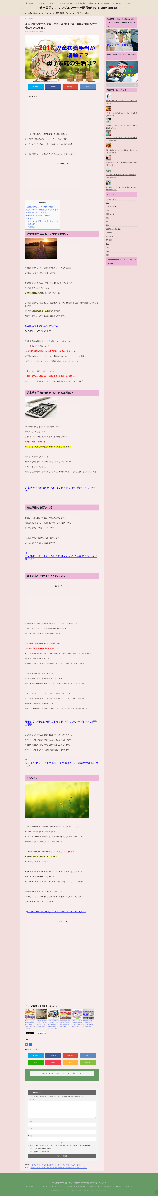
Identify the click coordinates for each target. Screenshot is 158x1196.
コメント (31, 1100)
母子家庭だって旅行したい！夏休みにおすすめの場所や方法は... (121, 188)
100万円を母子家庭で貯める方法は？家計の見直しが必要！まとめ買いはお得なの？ (30, 1024)
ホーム (24, 13)
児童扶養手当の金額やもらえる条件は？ (42, 210)
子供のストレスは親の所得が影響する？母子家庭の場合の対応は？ (77, 1023)
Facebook (53, 87)
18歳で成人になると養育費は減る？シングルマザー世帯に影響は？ (88, 1023)
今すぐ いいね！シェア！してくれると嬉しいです (62, 1073)
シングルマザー (111, 206)
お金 (29, 1049)
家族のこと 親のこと (113, 229)
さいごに (30, 218)
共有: (31, 224)
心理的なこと (110, 232)
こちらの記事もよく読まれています (43, 221)
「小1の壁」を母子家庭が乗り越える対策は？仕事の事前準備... (121, 176)
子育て (108, 221)
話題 (107, 247)
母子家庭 (35, 1049)
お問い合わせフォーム (35, 13)
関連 (31, 227)
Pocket (53, 1062)
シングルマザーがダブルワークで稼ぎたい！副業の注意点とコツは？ (61, 764)
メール (30, 1129)
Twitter (35, 87)
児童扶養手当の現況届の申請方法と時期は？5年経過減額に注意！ (65, 1023)
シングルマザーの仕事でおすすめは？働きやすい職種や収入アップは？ (56, 1165)
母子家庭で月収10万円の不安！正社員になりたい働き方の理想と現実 (61, 723)
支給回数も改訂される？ (36, 212)
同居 (107, 218)
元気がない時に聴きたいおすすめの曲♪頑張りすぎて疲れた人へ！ (56, 912)
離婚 (107, 251)
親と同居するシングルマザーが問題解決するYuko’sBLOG (78, 8)
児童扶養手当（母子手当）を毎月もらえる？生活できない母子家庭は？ (61, 558)
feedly (87, 1062)
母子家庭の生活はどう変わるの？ (39, 215)
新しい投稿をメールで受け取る (40, 1152)
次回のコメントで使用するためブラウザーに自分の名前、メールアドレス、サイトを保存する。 (60, 1145)
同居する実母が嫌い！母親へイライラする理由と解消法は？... (121, 102)
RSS (70, 1062)
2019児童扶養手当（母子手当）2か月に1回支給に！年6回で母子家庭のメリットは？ (53, 1024)
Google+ (70, 87)
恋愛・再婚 (109, 236)
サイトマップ (49, 13)
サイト (30, 1136)
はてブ (88, 87)
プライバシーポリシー (83, 13)
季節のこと (109, 225)
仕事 (107, 210)
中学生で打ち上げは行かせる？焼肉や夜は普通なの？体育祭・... (121, 114)
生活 (107, 244)
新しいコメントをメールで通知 (40, 1149)
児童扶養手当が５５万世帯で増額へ (40, 207)
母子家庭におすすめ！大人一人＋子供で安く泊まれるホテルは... (121, 127)
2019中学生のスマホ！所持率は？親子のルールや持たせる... (121, 164)
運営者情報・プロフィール (65, 13)
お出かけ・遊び (111, 199)
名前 (30, 1122)
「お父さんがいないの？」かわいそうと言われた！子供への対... (121, 139)
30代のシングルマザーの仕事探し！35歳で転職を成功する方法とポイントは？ (59, 1168)
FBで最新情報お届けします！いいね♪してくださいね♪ (121, 261)
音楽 (107, 255)
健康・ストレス (111, 214)
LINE (35, 1062)
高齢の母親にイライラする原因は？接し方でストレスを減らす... (121, 151)
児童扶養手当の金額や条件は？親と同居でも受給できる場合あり (61, 489)
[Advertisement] (62, 113)
